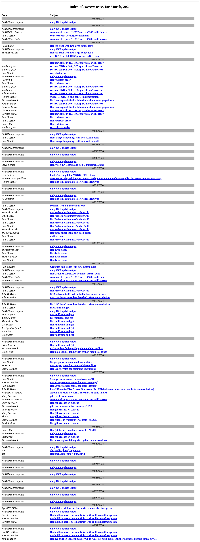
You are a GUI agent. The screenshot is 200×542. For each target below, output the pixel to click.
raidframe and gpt (59, 307)
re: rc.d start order (60, 127)
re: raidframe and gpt (61, 318)
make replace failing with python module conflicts (76, 348)
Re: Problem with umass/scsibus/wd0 (69, 212)
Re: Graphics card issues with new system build (75, 273)
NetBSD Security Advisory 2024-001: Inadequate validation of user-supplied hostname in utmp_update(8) (105, 178)
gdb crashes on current (62, 396)
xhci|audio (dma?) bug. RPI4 (65, 450)
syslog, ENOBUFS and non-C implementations (74, 97)
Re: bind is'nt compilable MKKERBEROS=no (74, 182)
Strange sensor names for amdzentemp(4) (72, 379)
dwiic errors (56, 236)
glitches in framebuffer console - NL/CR (71, 406)
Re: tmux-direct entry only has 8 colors (70, 233)
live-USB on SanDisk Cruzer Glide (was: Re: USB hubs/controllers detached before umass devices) (102, 389)
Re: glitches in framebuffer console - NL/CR (73, 420)
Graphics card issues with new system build (73, 267)
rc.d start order (58, 73)
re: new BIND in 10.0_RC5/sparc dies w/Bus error (76, 66)
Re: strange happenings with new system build (74, 137)
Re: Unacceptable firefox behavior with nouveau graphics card (83, 100)
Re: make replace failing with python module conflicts (78, 352)
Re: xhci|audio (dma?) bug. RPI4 (67, 454)
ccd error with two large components (69, 35)
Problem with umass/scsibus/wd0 (67, 205)
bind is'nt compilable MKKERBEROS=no (72, 175)
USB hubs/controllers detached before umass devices (77, 294)
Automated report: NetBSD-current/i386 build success (78, 39)
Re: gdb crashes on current (64, 403)
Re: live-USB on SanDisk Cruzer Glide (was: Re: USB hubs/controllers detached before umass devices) (104, 539)
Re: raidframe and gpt (62, 314)
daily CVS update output (63, 22)
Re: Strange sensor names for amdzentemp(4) (74, 382)
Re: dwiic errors (58, 250)
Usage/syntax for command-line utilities (71, 362)
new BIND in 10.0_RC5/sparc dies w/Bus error (74, 56)
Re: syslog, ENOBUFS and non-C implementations (77, 165)
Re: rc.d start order (60, 80)
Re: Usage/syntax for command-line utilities (73, 365)
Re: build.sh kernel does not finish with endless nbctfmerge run (83, 515)
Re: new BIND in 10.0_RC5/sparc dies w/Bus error (77, 63)
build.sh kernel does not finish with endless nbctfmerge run (81, 508)
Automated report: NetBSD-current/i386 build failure (78, 32)
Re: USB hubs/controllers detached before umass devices (80, 297)
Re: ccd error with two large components (71, 46)
